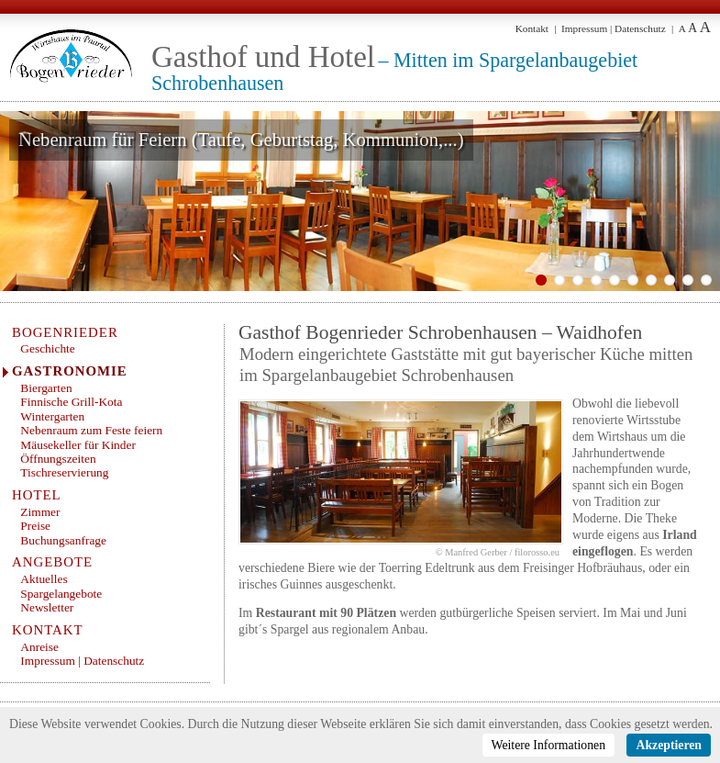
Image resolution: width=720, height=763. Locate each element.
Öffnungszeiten (57, 459)
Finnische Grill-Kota (71, 402)
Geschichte (47, 348)
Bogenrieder (65, 332)
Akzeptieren (669, 745)
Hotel (36, 495)
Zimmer (40, 512)
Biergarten (46, 388)
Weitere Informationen (549, 745)
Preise (35, 526)
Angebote (52, 562)
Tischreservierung (64, 472)
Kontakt (531, 28)
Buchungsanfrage (63, 540)
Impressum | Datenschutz (613, 28)
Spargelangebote (61, 593)
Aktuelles (43, 579)
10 (706, 280)
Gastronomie (69, 371)
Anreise (39, 647)
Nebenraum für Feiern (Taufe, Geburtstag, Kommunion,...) (241, 139)
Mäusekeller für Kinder (78, 445)
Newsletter (46, 607)
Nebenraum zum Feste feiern (91, 430)
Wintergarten (52, 416)
